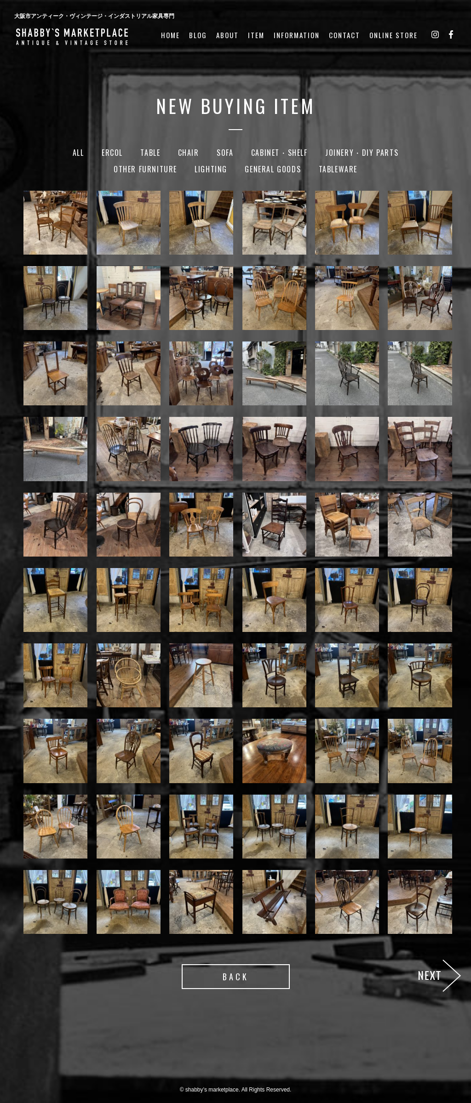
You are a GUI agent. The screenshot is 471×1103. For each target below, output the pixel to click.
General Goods (273, 169)
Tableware (338, 169)
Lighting (211, 169)
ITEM (256, 35)
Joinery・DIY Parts (361, 152)
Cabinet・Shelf (279, 152)
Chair (188, 152)
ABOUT (227, 35)
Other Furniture (145, 169)
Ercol (112, 152)
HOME (170, 35)
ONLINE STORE (393, 35)
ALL (78, 152)
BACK (236, 977)
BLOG (198, 35)
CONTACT (344, 35)
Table (150, 152)
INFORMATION (297, 35)
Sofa (225, 152)
